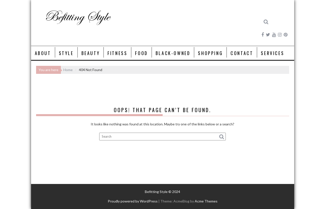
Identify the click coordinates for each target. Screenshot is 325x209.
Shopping (210, 53)
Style (66, 53)
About (43, 53)
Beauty (90, 53)
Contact (242, 53)
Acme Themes (206, 201)
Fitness (117, 53)
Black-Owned (173, 53)
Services (272, 53)
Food (141, 53)
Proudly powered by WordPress (133, 201)
